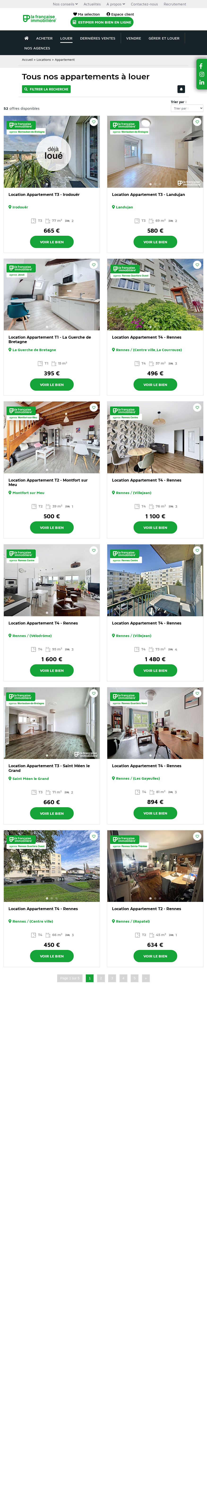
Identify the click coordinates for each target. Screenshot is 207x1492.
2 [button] (51, 184)
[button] (202, 66)
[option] (52, 152)
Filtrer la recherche (46, 89)
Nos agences (37, 48)
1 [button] (47, 184)
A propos (114, 4)
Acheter (44, 38)
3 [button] (56, 184)
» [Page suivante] (146, 978)
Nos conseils (63, 4)
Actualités (92, 4)
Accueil (27, 59)
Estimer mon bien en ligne (102, 22)
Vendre (133, 38)
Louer (66, 38)
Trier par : (179, 102)
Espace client (120, 14)
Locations (44, 59)
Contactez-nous (144, 4)
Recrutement (175, 4)
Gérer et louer (164, 38)
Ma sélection (86, 14)
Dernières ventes (97, 38)
